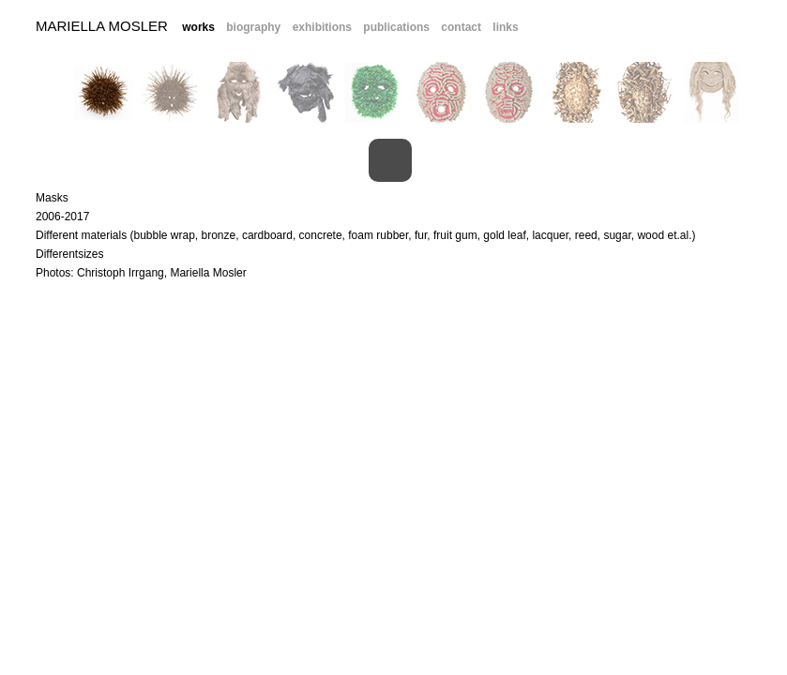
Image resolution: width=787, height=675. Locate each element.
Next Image (760, 159)
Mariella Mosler (102, 26)
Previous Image (21, 159)
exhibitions (322, 27)
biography (253, 27)
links (505, 27)
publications (396, 27)
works (198, 27)
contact (461, 27)
